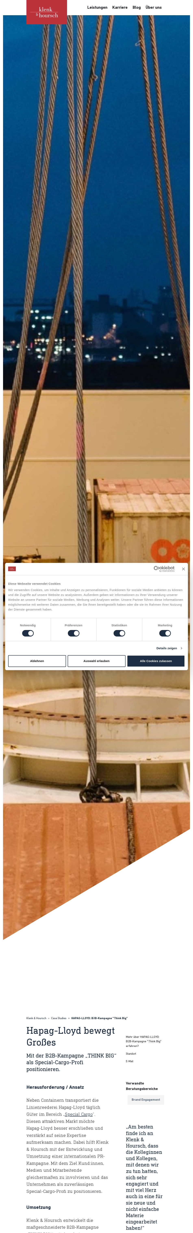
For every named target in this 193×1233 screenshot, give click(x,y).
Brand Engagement (146, 1100)
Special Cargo (79, 1114)
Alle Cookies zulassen (156, 661)
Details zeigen (166, 648)
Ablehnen (37, 661)
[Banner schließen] (183, 569)
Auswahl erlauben (96, 661)
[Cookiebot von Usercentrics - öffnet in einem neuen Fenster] (157, 569)
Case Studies (58, 1018)
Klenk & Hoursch (36, 1018)
